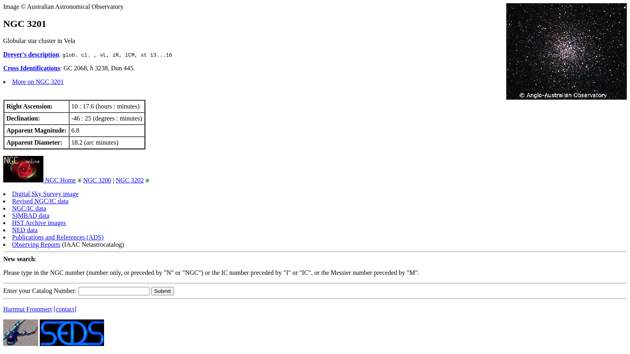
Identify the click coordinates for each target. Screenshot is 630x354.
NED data (25, 230)
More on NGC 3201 (37, 81)
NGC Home (39, 180)
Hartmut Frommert (27, 309)
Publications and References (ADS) (58, 237)
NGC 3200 (97, 180)
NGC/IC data (29, 208)
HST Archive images (39, 222)
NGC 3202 (130, 180)
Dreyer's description (31, 54)
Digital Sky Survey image (45, 193)
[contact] (64, 309)
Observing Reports (36, 244)
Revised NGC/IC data (40, 201)
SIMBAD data (30, 215)
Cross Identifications (31, 68)
